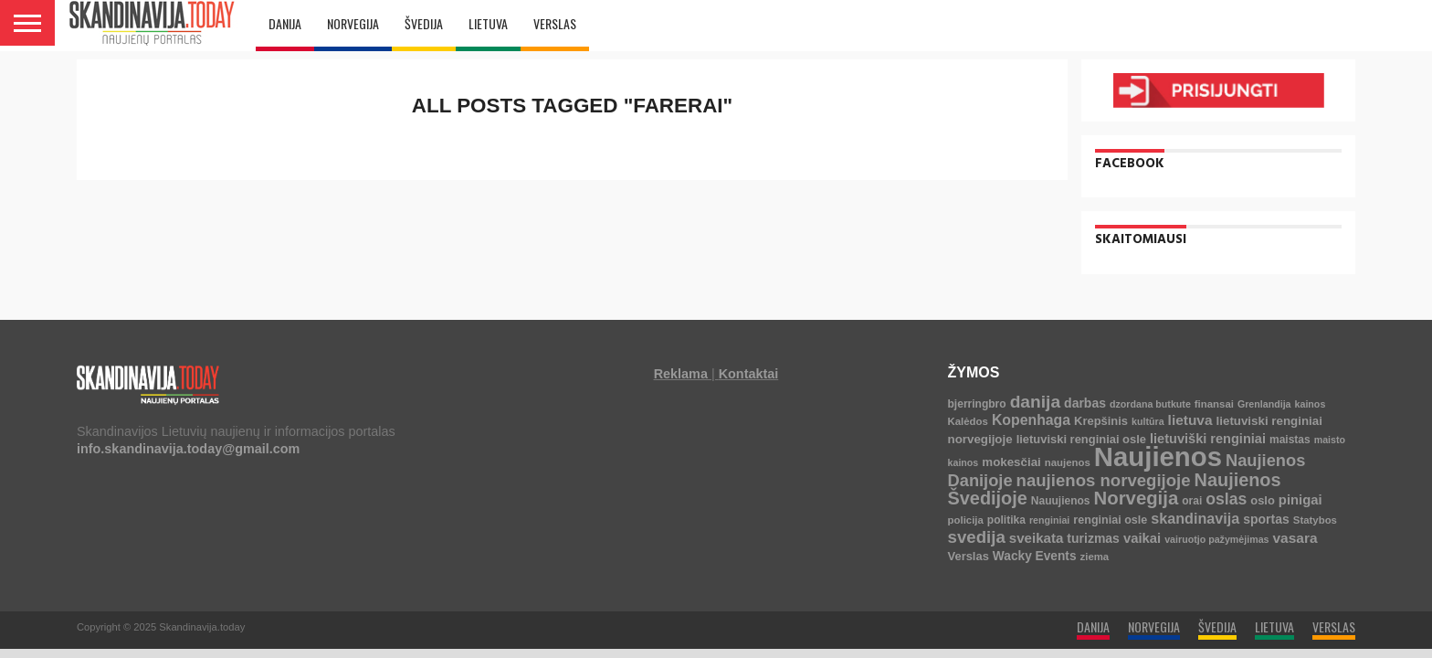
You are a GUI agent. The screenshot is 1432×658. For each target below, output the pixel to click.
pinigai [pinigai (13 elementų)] (1300, 500)
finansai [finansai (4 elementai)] (1214, 403)
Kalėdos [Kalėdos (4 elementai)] (968, 421)
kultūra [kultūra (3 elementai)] (1148, 421)
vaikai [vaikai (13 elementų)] (1142, 538)
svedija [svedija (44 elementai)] (977, 537)
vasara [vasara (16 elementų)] (1295, 538)
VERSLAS (554, 23)
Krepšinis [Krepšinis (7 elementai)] (1101, 421)
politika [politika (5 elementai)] (1006, 520)
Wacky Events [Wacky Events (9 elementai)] (1035, 556)
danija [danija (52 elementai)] (1035, 401)
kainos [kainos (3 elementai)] (1310, 403)
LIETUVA (488, 23)
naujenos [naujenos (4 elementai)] (1067, 462)
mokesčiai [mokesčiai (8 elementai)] (1011, 462)
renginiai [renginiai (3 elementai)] (1049, 520)
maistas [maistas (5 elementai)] (1290, 439)
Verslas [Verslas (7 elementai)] (968, 556)
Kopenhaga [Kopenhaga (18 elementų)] (1031, 420)
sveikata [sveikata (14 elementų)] (1036, 538)
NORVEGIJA (353, 23)
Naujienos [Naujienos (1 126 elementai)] (1158, 456)
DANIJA (284, 23)
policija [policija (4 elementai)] (966, 520)
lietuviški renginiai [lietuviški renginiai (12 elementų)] (1208, 438)
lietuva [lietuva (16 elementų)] (1190, 420)
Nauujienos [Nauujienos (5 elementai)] (1060, 500)
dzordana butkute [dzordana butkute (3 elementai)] (1150, 403)
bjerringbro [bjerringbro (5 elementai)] (977, 404)
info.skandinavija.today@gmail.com (188, 448)
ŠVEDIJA (424, 23)
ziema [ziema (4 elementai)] (1095, 556)
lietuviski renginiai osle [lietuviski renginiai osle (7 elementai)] (1081, 439)
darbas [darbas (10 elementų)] (1085, 403)
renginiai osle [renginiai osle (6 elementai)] (1110, 520)
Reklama (681, 373)
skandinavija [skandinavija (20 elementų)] (1195, 518)
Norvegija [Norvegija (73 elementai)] (1136, 498)
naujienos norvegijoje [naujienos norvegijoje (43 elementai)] (1103, 480)
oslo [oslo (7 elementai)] (1262, 500)
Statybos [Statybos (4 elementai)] (1315, 520)
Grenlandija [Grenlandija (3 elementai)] (1264, 403)
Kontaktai (749, 373)
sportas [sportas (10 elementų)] (1266, 519)
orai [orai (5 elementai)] (1192, 500)
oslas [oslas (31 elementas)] (1226, 499)
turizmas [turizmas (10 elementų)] (1093, 538)
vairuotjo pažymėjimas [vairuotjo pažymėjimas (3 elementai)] (1216, 539)
